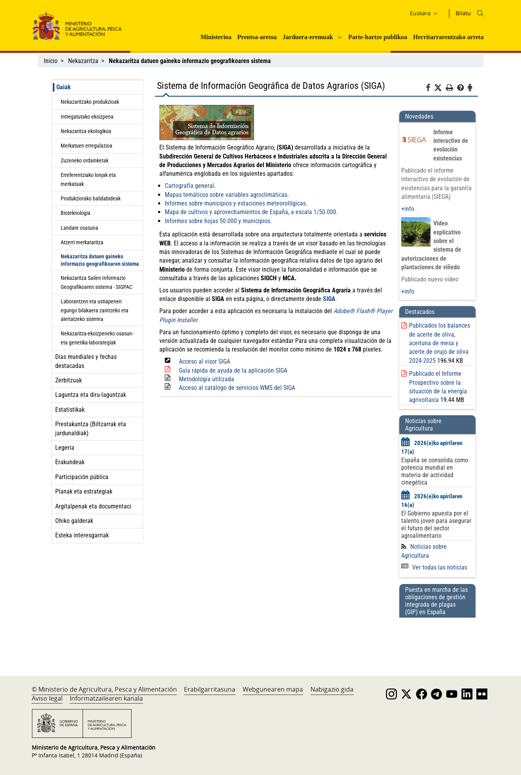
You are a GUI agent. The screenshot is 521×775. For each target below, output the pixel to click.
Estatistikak (70, 409)
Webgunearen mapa (273, 689)
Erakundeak (70, 462)
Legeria (64, 447)
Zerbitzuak (68, 380)
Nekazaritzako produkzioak (90, 102)
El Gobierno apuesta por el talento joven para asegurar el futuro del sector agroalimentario (436, 524)
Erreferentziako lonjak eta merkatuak (88, 179)
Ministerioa (215, 37)
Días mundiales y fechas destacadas (86, 361)
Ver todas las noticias (434, 567)
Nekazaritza (83, 61)
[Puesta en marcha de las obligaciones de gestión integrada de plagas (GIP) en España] (437, 639)
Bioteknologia (75, 213)
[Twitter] (440, 88)
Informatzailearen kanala (106, 698)
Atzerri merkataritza (82, 242)
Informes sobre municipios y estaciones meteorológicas (235, 203)
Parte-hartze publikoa (377, 37)
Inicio (51, 61)
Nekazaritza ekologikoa (86, 131)
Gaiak (63, 87)
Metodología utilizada (206, 379)
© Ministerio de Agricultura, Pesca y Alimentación (104, 689)
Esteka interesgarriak (82, 535)
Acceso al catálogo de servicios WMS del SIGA (237, 387)
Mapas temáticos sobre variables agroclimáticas (226, 194)
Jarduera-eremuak (308, 37)
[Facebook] (430, 89)
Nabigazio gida (331, 689)
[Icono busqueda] (480, 13)
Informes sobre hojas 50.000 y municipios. (218, 221)
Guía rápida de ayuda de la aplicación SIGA (233, 370)
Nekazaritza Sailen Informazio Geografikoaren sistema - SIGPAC (96, 282)
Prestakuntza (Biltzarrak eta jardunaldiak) (90, 428)
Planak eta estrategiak (83, 491)
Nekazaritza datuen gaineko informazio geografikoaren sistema (100, 260)
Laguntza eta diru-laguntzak (90, 394)
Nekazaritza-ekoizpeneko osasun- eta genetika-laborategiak (97, 337)
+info (407, 209)
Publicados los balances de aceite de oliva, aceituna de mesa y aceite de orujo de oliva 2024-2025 (439, 343)
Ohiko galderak (74, 520)
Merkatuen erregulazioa (86, 145)
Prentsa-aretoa (257, 37)
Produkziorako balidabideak (91, 198)
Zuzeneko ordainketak (84, 160)
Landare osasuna (79, 228)
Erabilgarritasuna (209, 689)
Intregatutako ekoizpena (87, 117)
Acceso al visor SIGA (204, 361)
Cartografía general (189, 185)
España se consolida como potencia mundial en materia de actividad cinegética (434, 471)
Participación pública (81, 477)
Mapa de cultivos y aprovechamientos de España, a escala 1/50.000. (251, 212)
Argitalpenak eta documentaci (93, 506)
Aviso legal (47, 698)
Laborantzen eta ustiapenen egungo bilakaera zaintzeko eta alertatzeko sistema (94, 310)
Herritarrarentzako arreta (448, 37)
